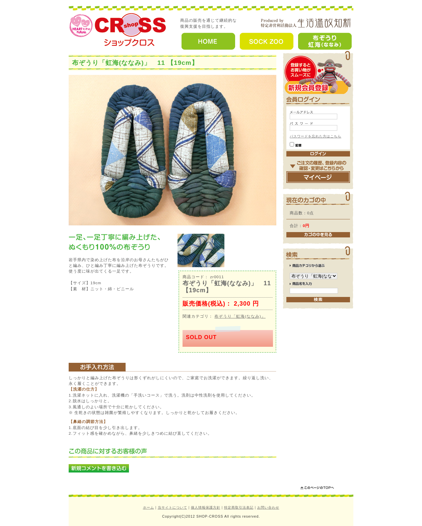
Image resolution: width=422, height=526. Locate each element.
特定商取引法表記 (239, 507)
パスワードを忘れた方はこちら (315, 136)
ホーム (148, 507)
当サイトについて (172, 507)
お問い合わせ (268, 507)
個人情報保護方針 (205, 507)
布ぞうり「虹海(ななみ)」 (240, 316)
